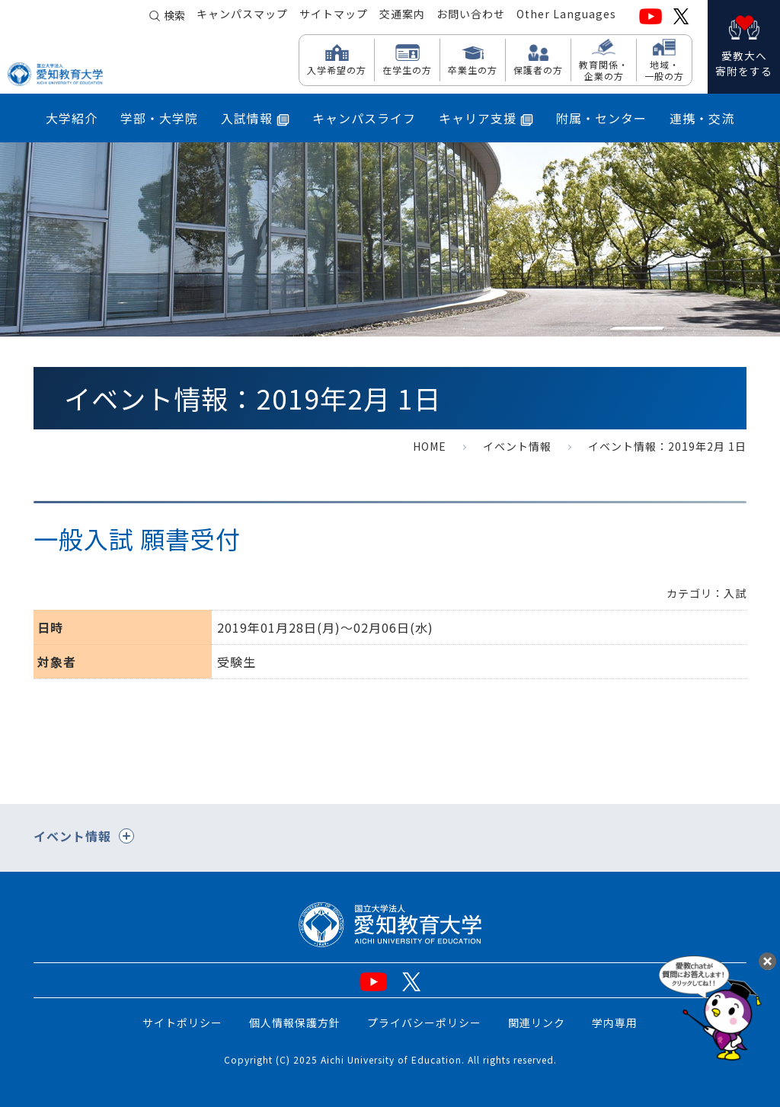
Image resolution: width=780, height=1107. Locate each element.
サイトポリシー (182, 1022)
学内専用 (615, 1022)
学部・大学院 (159, 118)
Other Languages (566, 16)
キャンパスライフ (364, 118)
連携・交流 (702, 118)
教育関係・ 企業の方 (603, 69)
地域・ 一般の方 (664, 69)
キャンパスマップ (242, 16)
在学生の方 (407, 69)
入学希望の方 (336, 69)
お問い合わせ (470, 16)
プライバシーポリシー (424, 1022)
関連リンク (536, 1022)
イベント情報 (517, 446)
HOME (429, 446)
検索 (174, 16)
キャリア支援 (486, 118)
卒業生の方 (472, 69)
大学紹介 (72, 118)
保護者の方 (538, 69)
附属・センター (601, 118)
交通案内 (402, 16)
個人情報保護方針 (294, 1022)
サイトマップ (333, 16)
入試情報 (255, 118)
